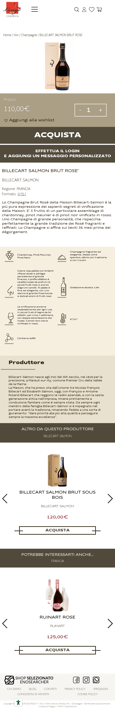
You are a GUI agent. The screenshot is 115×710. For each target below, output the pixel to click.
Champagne (29, 35)
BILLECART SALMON (20, 180)
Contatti (50, 689)
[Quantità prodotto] (90, 110)
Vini (16, 35)
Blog (32, 689)
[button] (29, 120)
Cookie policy (88, 694)
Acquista (57, 135)
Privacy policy (75, 689)
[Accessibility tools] (18, 702)
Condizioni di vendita (33, 694)
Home (7, 35)
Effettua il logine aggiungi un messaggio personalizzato (57, 153)
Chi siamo (14, 689)
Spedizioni (100, 689)
